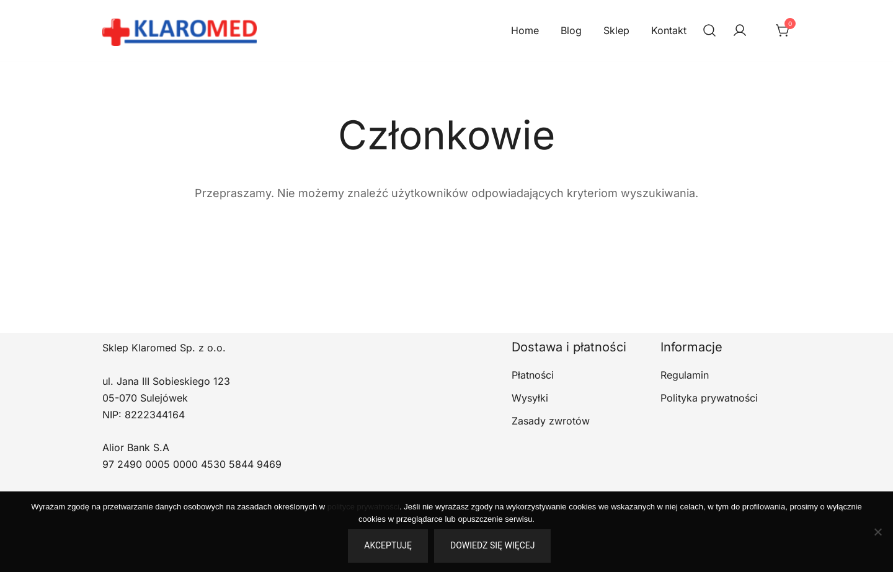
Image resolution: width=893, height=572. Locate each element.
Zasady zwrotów (551, 421)
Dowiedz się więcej (492, 545)
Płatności (533, 375)
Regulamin (684, 375)
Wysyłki (530, 398)
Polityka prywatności (709, 398)
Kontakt (668, 30)
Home (525, 30)
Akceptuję (388, 545)
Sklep (616, 30)
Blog (571, 30)
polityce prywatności (363, 506)
